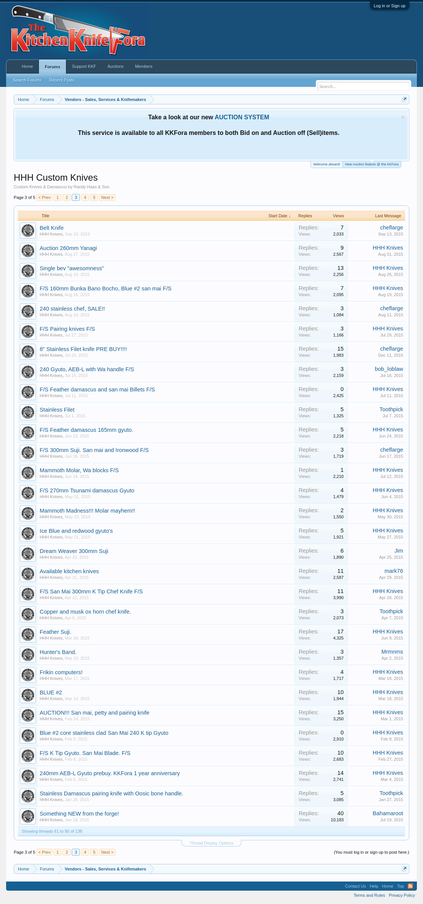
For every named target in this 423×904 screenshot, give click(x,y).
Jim (398, 551)
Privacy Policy (402, 895)
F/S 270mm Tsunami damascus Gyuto (87, 490)
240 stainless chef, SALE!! (72, 309)
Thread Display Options (211, 843)
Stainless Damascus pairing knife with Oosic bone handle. (111, 793)
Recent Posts (61, 80)
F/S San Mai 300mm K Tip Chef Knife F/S (91, 591)
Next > (107, 197)
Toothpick (391, 409)
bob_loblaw (389, 369)
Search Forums (27, 80)
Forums (52, 66)
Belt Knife (52, 228)
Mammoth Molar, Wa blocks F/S (79, 470)
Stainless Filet (57, 410)
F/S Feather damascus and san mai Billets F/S (97, 389)
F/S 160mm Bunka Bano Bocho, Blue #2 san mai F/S (105, 288)
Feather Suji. (55, 632)
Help (374, 886)
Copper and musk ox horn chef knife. (85, 612)
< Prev (44, 197)
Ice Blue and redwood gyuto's (76, 531)
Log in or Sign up (389, 5)
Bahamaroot (388, 813)
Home (27, 66)
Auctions (116, 66)
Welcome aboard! (326, 164)
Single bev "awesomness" (72, 268)
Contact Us (355, 886)
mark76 (393, 571)
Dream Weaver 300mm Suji (74, 551)
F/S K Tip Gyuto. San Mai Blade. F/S (85, 753)
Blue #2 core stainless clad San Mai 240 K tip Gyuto (104, 733)
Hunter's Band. (58, 652)
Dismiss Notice (403, 117)
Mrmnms (392, 652)
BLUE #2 (51, 692)
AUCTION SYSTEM (242, 117)
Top (400, 886)
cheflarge (391, 227)
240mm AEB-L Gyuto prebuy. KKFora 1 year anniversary (110, 773)
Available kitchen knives (69, 571)
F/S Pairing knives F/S (67, 329)
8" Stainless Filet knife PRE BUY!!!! (83, 349)
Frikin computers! (61, 672)
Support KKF (84, 66)
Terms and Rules (369, 895)
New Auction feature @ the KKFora (372, 163)
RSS (410, 886)
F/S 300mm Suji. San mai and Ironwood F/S (94, 450)
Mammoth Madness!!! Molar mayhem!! (87, 511)
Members (144, 66)
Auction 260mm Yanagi (68, 248)
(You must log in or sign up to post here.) (371, 852)
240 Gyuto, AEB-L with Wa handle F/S (87, 369)
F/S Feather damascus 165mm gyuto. (86, 430)
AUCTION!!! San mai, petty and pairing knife (95, 713)
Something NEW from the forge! (79, 814)
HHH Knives (51, 234)
